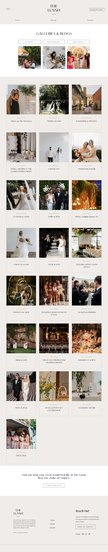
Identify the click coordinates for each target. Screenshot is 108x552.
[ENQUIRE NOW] (96, 9)
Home (52, 520)
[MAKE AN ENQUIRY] (86, 527)
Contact (52, 528)
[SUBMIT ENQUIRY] (53, 485)
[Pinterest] (89, 534)
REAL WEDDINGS (54, 118)
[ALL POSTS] (29, 42)
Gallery (52, 524)
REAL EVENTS (21, 118)
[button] (8, 9)
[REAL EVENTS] (78, 42)
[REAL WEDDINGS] (54, 42)
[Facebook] (86, 534)
